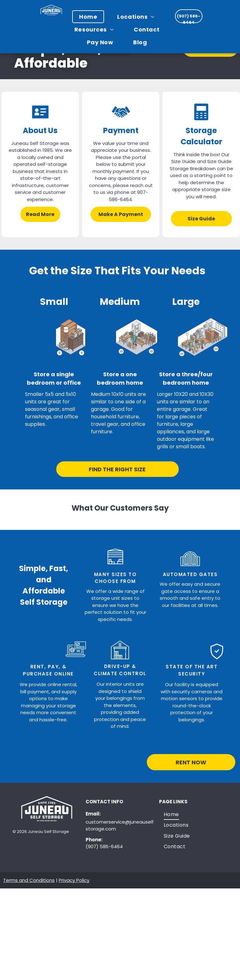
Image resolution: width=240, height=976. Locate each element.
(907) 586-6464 (104, 846)
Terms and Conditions (29, 880)
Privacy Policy (74, 880)
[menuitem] (91, 16)
